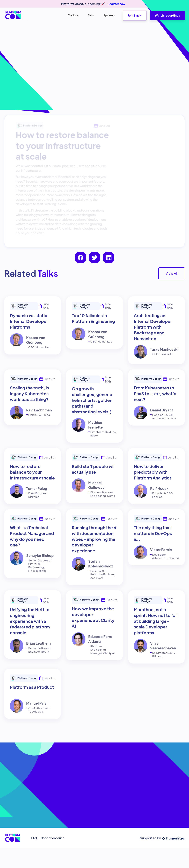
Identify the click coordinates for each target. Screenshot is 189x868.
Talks (91, 15)
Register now (116, 4)
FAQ (34, 838)
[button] (73, 15)
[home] (13, 15)
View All (171, 273)
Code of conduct (52, 838)
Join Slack (134, 15)
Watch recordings (167, 15)
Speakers (109, 15)
